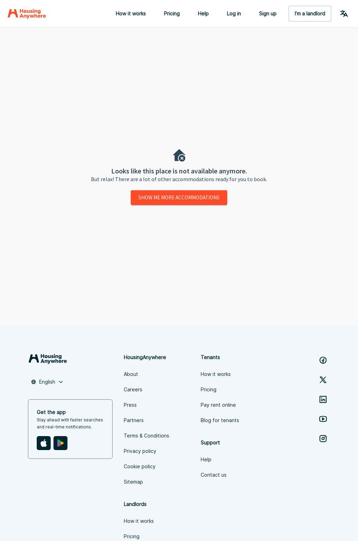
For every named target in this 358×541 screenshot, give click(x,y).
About (131, 374)
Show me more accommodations (179, 197)
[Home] (26, 13)
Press (130, 405)
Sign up (268, 13)
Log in (234, 13)
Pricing (172, 13)
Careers (133, 389)
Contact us (214, 475)
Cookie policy (140, 466)
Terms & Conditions (146, 436)
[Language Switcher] (344, 14)
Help (203, 13)
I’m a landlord (310, 13)
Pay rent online (218, 405)
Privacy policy (140, 451)
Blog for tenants (220, 420)
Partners (134, 420)
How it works (131, 13)
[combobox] (47, 382)
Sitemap (133, 482)
